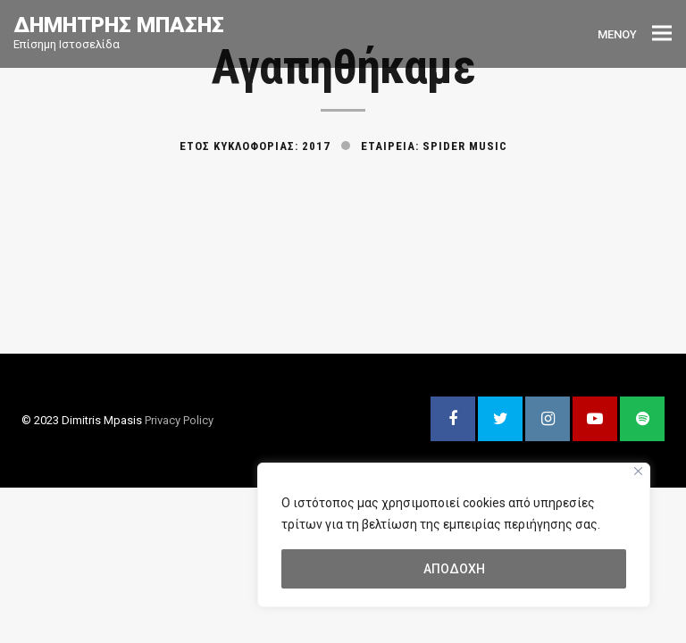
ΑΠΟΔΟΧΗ (454, 569)
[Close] (638, 471)
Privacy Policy (179, 420)
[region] (453, 535)
